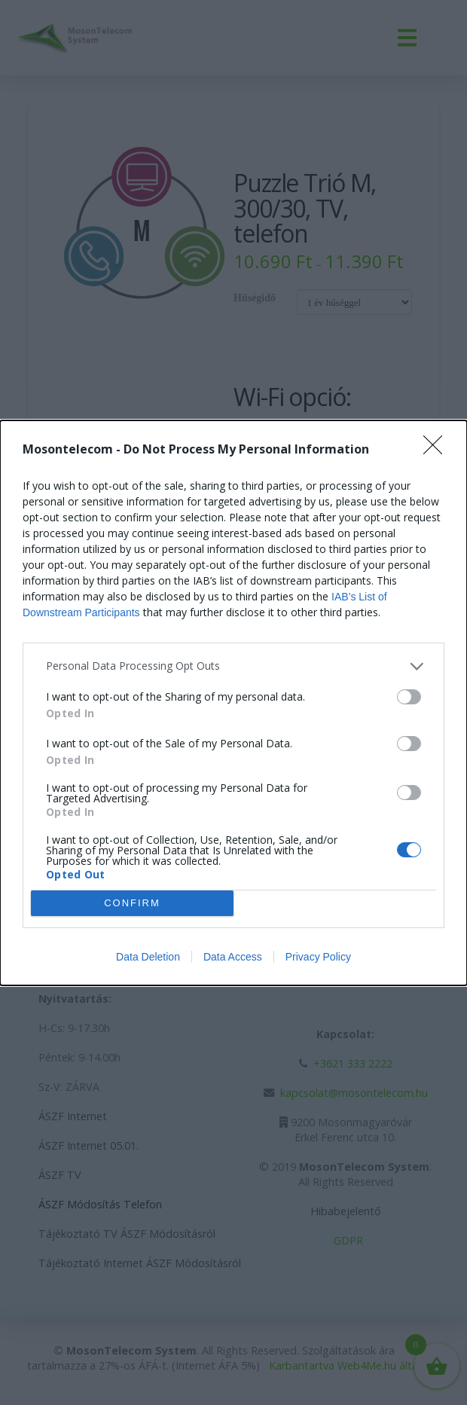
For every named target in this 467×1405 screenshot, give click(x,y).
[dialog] (233, 702)
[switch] (409, 696)
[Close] (437, 449)
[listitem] (233, 666)
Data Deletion (148, 957)
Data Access (232, 957)
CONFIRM (132, 903)
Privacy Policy (318, 957)
